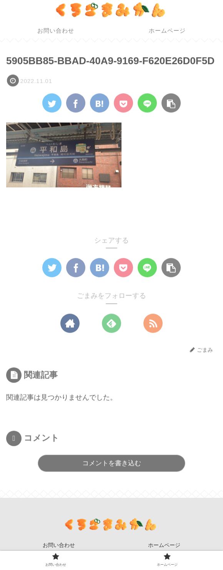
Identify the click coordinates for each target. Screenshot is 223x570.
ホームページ (164, 545)
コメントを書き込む (111, 463)
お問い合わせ (59, 545)
